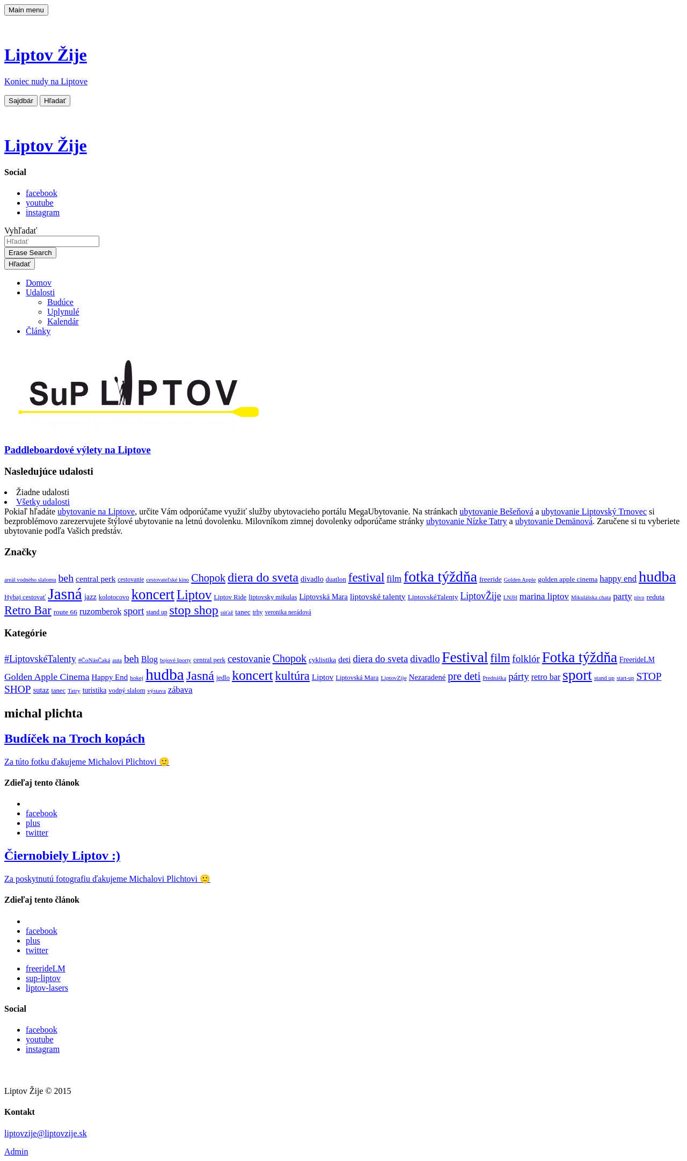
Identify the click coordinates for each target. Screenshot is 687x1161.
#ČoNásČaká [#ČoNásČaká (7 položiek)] (94, 660)
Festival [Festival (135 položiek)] (465, 657)
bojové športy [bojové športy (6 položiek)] (175, 660)
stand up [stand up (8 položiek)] (156, 612)
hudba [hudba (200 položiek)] (164, 674)
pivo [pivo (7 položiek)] (639, 597)
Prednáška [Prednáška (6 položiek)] (494, 678)
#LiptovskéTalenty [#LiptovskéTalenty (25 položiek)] (40, 659)
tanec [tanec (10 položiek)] (242, 612)
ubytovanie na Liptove (96, 511)
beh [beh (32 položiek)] (131, 658)
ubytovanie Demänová (554, 521)
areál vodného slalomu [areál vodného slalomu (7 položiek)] (30, 580)
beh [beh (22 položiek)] (66, 578)
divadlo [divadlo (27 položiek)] (425, 659)
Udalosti (40, 292)
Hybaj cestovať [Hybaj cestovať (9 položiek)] (25, 597)
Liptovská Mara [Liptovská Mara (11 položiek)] (323, 596)
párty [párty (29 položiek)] (518, 676)
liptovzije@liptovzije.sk (45, 1133)
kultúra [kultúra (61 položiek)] (292, 676)
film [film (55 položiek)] (500, 658)
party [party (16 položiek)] (622, 596)
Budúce (60, 302)
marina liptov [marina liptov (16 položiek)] (544, 596)
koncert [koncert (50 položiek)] (152, 594)
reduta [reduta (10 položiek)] (656, 597)
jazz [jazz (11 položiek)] (90, 596)
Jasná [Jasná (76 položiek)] (200, 676)
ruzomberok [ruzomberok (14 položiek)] (100, 611)
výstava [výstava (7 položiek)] (156, 690)
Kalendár (63, 321)
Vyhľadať (20, 230)
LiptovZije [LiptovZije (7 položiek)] (393, 677)
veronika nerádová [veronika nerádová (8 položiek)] (288, 612)
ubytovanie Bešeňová (496, 511)
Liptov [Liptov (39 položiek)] (194, 594)
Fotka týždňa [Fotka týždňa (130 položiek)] (579, 657)
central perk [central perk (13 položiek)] (95, 578)
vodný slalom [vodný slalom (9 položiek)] (126, 690)
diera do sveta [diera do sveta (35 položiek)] (263, 577)
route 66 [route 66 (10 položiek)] (65, 612)
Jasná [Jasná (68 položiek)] (65, 594)
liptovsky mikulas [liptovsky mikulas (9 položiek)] (273, 597)
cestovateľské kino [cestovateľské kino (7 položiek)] (167, 580)
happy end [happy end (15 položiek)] (618, 579)
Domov (39, 282)
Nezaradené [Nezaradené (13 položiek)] (427, 677)
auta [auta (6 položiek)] (117, 660)
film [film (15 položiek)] (393, 579)
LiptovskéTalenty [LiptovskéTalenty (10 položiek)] (433, 597)
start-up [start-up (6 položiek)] (625, 678)
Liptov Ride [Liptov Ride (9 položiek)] (230, 597)
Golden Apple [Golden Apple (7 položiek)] (520, 580)
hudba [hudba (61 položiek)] (657, 576)
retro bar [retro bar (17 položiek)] (545, 676)
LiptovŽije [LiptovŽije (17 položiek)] (481, 596)
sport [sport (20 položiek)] (133, 610)
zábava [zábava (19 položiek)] (180, 690)
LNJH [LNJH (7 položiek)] (510, 597)
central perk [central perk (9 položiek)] (209, 660)
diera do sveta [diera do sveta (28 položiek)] (380, 659)
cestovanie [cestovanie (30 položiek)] (249, 658)
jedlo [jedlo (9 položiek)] (223, 677)
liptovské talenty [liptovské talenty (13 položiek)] (378, 596)
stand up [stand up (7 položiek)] (604, 677)
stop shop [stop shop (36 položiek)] (194, 610)
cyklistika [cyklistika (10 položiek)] (322, 660)
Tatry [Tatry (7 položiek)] (74, 690)
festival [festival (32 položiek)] (366, 577)
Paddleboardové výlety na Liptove (77, 449)
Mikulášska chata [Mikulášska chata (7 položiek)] (591, 597)
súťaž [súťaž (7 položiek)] (227, 612)
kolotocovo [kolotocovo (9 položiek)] (114, 597)
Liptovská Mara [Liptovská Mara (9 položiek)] (356, 677)
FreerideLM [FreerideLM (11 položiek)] (637, 660)
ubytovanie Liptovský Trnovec (594, 511)
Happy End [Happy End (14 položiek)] (110, 677)
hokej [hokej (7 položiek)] (136, 677)
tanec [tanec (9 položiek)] (58, 690)
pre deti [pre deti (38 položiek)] (464, 676)
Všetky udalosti (43, 501)
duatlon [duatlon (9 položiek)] (336, 579)
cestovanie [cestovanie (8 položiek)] (131, 579)
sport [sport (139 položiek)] (577, 675)
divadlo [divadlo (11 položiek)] (312, 579)
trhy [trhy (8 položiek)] (258, 612)
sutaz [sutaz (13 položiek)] (41, 690)
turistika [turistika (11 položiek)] (95, 690)
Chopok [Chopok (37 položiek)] (290, 658)
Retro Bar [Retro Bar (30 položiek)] (28, 610)
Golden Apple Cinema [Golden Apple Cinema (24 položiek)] (47, 676)
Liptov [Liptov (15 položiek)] (322, 676)
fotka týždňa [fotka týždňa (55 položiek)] (440, 576)
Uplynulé (63, 311)
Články (38, 331)
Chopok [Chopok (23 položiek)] (208, 578)
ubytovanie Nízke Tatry (466, 521)
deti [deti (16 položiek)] (344, 659)
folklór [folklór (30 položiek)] (525, 658)
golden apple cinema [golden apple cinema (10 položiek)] (567, 579)
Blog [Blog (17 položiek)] (149, 659)
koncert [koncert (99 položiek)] (252, 675)
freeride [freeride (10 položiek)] (490, 579)
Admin (16, 1151)
